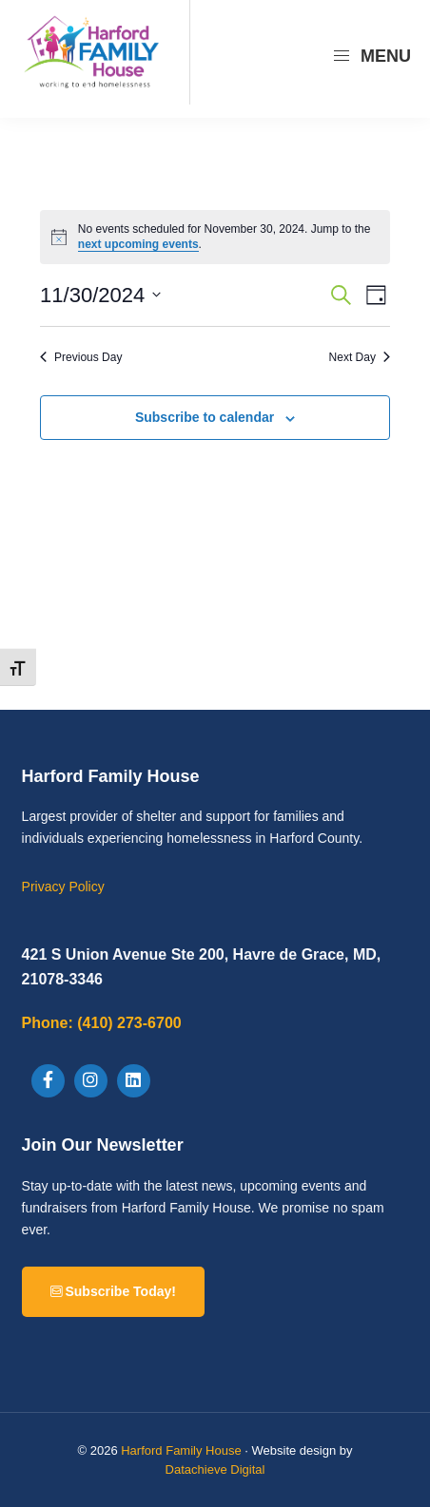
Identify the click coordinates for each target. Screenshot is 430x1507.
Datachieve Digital (215, 1469)
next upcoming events (138, 244)
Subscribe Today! (113, 1291)
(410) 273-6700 (102, 1023)
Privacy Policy (63, 886)
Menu (371, 56)
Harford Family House (181, 1450)
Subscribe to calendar (204, 417)
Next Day (359, 357)
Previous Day (81, 357)
